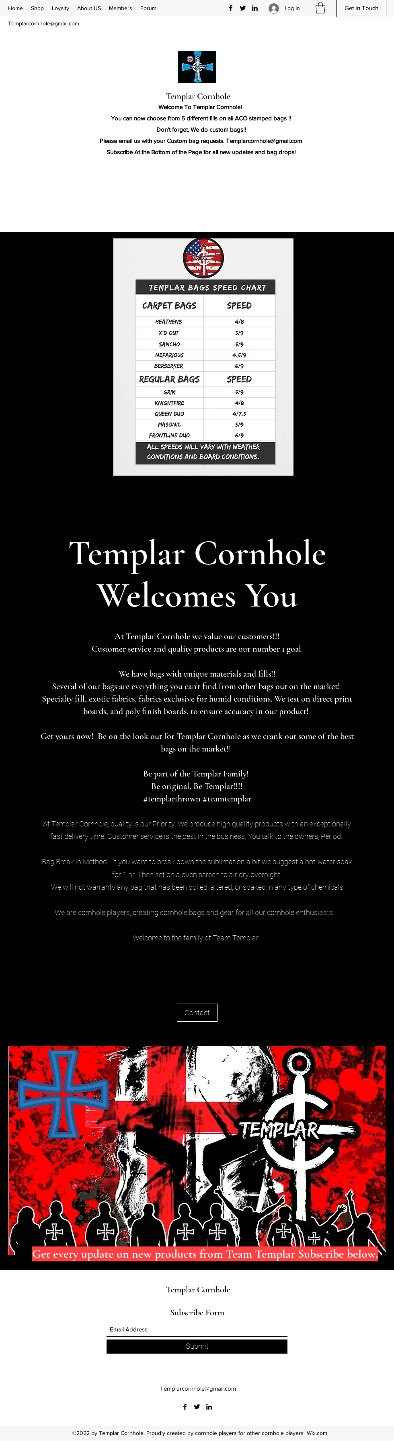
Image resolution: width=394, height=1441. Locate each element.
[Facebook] (231, 8)
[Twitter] (243, 8)
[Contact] (197, 1013)
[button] (320, 8)
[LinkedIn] (255, 8)
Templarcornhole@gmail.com (43, 23)
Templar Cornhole (198, 96)
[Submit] (197, 1347)
